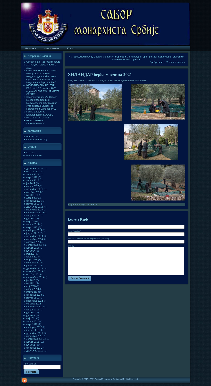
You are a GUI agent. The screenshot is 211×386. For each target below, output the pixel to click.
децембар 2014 (34, 236)
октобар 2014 (33, 242)
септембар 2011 (35, 339)
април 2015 (32, 224)
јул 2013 (30, 280)
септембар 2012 (35, 306)
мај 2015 (31, 221)
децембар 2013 (34, 268)
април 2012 (32, 321)
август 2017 (32, 180)
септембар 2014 (35, 245)
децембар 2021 (34, 168)
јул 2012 (30, 312)
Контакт (30, 152)
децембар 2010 (34, 350)
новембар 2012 (34, 300)
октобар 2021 (33, 171)
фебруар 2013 (34, 294)
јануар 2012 (32, 330)
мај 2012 (31, 318)
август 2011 (32, 341)
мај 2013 (31, 286)
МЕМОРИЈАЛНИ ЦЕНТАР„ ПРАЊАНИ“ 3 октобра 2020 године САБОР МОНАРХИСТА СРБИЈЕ (42, 89)
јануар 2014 (32, 265)
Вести (29, 136)
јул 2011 (30, 345)
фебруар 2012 (34, 327)
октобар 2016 (33, 192)
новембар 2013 (34, 271)
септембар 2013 (35, 277)
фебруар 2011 (34, 347)
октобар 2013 (33, 274)
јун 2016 (30, 195)
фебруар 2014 (34, 262)
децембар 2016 (34, 189)
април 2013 (32, 289)
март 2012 (32, 324)
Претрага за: (42, 365)
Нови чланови (34, 155)
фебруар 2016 (34, 200)
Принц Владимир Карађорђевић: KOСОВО (39, 113)
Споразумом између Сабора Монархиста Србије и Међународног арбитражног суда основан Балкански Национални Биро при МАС (41, 76)
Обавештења (33, 139)
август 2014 (32, 247)
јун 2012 (30, 315)
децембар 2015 (34, 206)
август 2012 (32, 309)
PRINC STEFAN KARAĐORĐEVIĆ (35, 122)
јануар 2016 (32, 203)
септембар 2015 (35, 212)
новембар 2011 (34, 336)
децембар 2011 (34, 333)
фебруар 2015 (34, 230)
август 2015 (32, 215)
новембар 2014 (34, 239)
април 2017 (32, 186)
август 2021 (32, 174)
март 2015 (32, 227)
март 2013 (32, 292)
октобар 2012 (33, 303)
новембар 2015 (34, 209)
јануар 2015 (32, 233)
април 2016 (32, 198)
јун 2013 (30, 283)
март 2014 (32, 259)
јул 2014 (30, 250)
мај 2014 (31, 253)
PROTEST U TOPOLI (37, 117)
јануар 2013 (32, 298)
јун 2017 (30, 183)
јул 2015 (30, 218)
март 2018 (32, 177)
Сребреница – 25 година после (43, 61)
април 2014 (32, 256)
